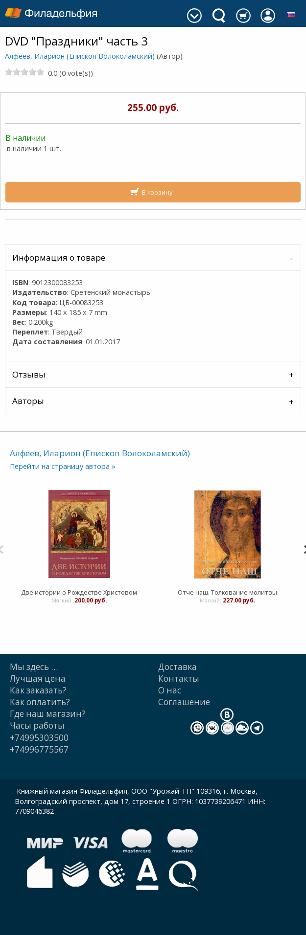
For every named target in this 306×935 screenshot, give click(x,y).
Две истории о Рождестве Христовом (79, 592)
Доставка (177, 666)
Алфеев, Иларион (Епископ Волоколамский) (80, 56)
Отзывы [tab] (29, 374)
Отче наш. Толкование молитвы (227, 592)
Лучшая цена (38, 678)
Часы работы (37, 725)
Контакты (178, 678)
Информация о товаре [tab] (58, 257)
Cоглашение (184, 702)
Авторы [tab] (28, 400)
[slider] (24, 72)
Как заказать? (38, 690)
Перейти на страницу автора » (63, 466)
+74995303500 (39, 737)
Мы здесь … (34, 666)
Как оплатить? (40, 702)
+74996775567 (39, 749)
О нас (169, 690)
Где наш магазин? (48, 713)
